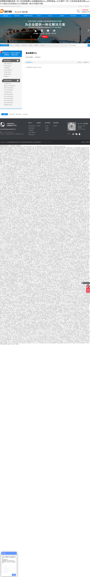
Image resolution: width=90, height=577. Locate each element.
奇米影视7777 (83, 161)
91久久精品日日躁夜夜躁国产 (10, 283)
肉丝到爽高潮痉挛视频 (67, 315)
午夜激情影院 (15, 203)
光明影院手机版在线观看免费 (29, 270)
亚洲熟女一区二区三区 (17, 185)
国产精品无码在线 (4, 226)
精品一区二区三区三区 (42, 250)
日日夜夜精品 (32, 186)
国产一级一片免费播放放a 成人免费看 (72, 179)
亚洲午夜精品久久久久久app (33, 178)
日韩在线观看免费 (37, 196)
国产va (77, 287)
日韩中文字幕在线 (13, 194)
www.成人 (2, 240)
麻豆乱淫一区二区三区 (76, 194)
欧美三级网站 (5, 197)
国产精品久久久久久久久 (62, 270)
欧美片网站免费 (43, 339)
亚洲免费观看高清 (15, 274)
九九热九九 (63, 183)
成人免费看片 (40, 147)
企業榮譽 (47, 130)
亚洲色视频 (33, 231)
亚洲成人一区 (11, 199)
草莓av (22, 308)
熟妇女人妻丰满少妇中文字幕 (50, 170)
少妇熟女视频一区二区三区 (63, 228)
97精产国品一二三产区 (74, 211)
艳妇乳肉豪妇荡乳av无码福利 (70, 168)
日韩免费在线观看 (14, 236)
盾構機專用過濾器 (28, 15)
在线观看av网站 (32, 238)
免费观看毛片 (11, 197)
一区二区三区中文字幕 (11, 186)
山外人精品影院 (70, 159)
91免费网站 (58, 285)
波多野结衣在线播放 (24, 201)
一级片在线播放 (6, 266)
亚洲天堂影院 (35, 304)
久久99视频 (86, 184)
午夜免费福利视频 (74, 200)
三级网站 (60, 190)
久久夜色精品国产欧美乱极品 (70, 244)
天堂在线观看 (52, 234)
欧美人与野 (9, 305)
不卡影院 (61, 174)
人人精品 (37, 280)
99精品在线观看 (50, 153)
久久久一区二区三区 (50, 304)
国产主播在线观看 (62, 160)
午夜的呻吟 (60, 233)
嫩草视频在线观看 (27, 213)
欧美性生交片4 (37, 288)
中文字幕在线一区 (30, 260)
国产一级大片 (20, 190)
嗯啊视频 (23, 151)
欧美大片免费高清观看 (8, 174)
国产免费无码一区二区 (30, 161)
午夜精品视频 (46, 164)
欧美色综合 (32, 190)
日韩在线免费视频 (67, 153)
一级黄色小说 (18, 192)
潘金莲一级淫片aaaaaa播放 (46, 196)
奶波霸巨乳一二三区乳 (6, 156)
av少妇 (13, 331)
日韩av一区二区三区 (71, 259)
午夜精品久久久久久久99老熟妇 (83, 260)
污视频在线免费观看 (85, 219)
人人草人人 (58, 289)
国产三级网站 (14, 316)
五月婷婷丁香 (77, 339)
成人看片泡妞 (47, 155)
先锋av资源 (43, 308)
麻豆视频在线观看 (21, 222)
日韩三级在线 (86, 170)
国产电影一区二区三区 (84, 178)
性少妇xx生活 (8, 222)
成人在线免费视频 (54, 190)
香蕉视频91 (57, 169)
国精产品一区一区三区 (61, 164)
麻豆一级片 (16, 268)
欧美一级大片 (57, 218)
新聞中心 (39, 15)
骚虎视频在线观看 (81, 235)
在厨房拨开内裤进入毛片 (77, 189)
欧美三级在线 (83, 147)
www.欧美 (84, 320)
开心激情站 (65, 277)
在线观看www (34, 295)
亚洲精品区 (41, 207)
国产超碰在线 (75, 198)
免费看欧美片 (11, 148)
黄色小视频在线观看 (85, 156)
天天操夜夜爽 (52, 338)
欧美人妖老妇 (15, 292)
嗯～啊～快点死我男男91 (42, 194)
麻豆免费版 (65, 216)
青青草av (20, 226)
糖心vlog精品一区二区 (45, 156)
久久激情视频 (80, 201)
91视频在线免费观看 (64, 280)
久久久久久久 (46, 255)
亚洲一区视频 (66, 279)
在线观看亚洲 (83, 304)
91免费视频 (37, 197)
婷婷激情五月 (6, 275)
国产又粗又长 (44, 205)
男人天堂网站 (44, 174)
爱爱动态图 (32, 170)
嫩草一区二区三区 (3, 154)
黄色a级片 (10, 205)
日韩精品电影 (50, 311)
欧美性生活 (71, 228)
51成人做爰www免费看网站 (52, 341)
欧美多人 (38, 152)
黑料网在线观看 (7, 153)
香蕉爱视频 (50, 260)
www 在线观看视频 (33, 221)
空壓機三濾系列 (7, 72)
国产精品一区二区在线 (79, 225)
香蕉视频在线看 (65, 190)
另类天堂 (72, 324)
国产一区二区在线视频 (42, 208)
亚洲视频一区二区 (80, 208)
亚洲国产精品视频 (63, 162)
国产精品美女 (58, 197)
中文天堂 (59, 308)
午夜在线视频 (75, 315)
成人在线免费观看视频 (69, 236)
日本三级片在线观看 (75, 282)
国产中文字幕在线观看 (62, 155)
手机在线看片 (77, 334)
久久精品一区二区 (72, 233)
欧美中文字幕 (72, 154)
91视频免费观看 (28, 289)
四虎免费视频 (24, 192)
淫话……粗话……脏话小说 (58, 179)
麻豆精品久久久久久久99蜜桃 (49, 268)
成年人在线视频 (27, 181)
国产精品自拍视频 (77, 288)
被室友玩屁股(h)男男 (21, 194)
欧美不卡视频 (77, 161)
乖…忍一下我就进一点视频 (41, 169)
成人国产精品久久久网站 (8, 190)
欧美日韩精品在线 (27, 307)
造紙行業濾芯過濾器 (8, 100)
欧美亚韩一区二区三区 (29, 184)
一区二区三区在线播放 (35, 263)
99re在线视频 (5, 251)
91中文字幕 (4, 253)
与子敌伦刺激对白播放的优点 (64, 229)
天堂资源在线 (47, 285)
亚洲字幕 (55, 175)
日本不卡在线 (5, 329)
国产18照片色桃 (12, 332)
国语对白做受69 (14, 242)
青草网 (24, 176)
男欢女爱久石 (21, 338)
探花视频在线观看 (20, 196)
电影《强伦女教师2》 (12, 323)
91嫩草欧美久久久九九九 (74, 178)
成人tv (10, 216)
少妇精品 (7, 315)
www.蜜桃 (60, 186)
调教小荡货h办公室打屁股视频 (21, 281)
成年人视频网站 (20, 227)
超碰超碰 (41, 311)
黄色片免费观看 (25, 240)
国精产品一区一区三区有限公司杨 (33, 154)
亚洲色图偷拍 (4, 188)
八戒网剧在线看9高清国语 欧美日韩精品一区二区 (12, 160)
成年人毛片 (77, 153)
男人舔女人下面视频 (15, 344)
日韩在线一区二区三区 (53, 160)
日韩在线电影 (23, 161)
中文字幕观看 (45, 322)
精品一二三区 (3, 277)
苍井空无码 (41, 233)
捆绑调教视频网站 (37, 225)
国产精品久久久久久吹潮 (33, 273)
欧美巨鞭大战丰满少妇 (35, 181)
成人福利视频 (3, 237)
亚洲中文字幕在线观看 (65, 200)
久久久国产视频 (41, 206)
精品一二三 (37, 230)
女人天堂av (26, 253)
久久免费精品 (18, 151)
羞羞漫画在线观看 (11, 189)
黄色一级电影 (50, 205)
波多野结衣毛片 (83, 179)
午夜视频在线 (4, 221)
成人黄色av (37, 308)
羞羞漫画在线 (4, 189)
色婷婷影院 (8, 242)
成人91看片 (6, 228)
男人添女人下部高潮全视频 (35, 275)
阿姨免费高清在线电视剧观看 (69, 257)
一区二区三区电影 (14, 300)
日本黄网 (7, 171)
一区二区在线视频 (82, 248)
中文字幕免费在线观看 (16, 169)
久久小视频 (58, 268)
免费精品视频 (13, 279)
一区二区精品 (72, 220)
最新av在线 (19, 327)
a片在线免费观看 (81, 193)
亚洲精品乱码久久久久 (21, 147)
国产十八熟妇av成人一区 (37, 310)
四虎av (80, 163)
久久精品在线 (4, 193)
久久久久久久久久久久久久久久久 (39, 189)
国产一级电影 (18, 166)
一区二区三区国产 (21, 177)
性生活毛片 (77, 292)
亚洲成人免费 (57, 211)
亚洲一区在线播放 (20, 279)
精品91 (9, 198)
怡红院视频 (10, 201)
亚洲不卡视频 (33, 312)
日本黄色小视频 (51, 223)
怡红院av (57, 265)
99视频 (65, 251)
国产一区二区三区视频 (85, 236)
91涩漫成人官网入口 (14, 207)
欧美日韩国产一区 (63, 300)
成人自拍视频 (25, 185)
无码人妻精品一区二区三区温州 (32, 151)
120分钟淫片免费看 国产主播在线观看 (78, 231)
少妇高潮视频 (59, 199)
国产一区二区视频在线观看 (7, 324)
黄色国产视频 (12, 315)
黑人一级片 (30, 281)
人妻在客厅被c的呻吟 (55, 235)
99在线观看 (26, 186)
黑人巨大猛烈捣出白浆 (75, 156)
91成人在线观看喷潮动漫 (74, 278)
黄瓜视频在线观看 (68, 325)
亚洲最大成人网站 (44, 230)
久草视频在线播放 (84, 330)
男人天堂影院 (74, 235)
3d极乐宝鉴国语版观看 (24, 162)
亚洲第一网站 (27, 207)
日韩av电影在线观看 (46, 314)
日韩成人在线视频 (24, 251)
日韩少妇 (33, 211)
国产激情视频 (38, 161)
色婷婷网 (31, 153)
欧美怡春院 (70, 312)
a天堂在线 (73, 338)
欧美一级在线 (38, 283)
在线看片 (21, 268)
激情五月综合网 (81, 315)
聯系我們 (87, 6)
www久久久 (4, 287)
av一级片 (29, 337)
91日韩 (23, 304)
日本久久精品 (70, 285)
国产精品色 (50, 166)
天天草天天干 (56, 162)
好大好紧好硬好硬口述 (71, 160)
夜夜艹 (56, 338)
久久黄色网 (71, 273)
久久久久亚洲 (19, 208)
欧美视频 (83, 166)
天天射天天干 (16, 152)
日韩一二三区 (79, 160)
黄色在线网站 (7, 290)
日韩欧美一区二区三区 (12, 193)
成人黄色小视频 (36, 153)
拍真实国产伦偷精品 (80, 318)
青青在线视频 (81, 273)
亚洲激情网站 (56, 250)
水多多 (33, 205)
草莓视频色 (58, 222)
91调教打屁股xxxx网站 (34, 259)
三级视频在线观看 (3, 302)
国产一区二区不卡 (3, 220)
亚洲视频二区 (79, 204)
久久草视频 (25, 200)
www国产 (23, 169)
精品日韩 (30, 223)
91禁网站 (58, 176)
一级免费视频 (39, 322)
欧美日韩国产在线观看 (27, 234)
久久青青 (76, 273)
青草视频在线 (26, 290)
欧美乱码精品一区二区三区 (48, 227)
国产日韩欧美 (56, 323)
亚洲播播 (15, 241)
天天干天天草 (63, 296)
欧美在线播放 (8, 178)
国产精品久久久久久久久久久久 (55, 159)
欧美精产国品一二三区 (58, 319)
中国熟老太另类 (78, 317)
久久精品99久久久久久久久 (26, 191)
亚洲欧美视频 (78, 151)
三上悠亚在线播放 (53, 251)
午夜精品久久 (8, 274)
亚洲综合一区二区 (60, 177)
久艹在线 (25, 301)
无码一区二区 (45, 166)
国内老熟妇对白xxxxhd (53, 230)
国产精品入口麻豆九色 (53, 245)
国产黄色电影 (63, 196)
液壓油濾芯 (24, 45)
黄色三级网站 (18, 182)
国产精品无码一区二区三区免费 (41, 260)
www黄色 (15, 288)
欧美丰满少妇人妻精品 (64, 220)
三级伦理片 (27, 156)
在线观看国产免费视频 (41, 162)
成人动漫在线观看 (77, 155)
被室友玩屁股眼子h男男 (83, 263)
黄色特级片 (27, 159)
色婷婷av (62, 244)
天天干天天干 (60, 320)
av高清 (87, 161)
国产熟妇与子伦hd (71, 151)
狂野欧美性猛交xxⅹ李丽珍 (42, 223)
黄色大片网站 (34, 340)
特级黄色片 (36, 326)
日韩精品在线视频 (80, 212)
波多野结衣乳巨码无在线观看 (11, 286)
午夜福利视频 (62, 235)
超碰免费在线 (4, 288)
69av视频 (26, 279)
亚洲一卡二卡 (71, 155)
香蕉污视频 (44, 212)
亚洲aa (54, 205)
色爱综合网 (78, 219)
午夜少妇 (34, 315)
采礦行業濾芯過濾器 (8, 102)
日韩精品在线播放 (23, 149)
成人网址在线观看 (16, 218)
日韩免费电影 (61, 221)
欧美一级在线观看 (42, 244)
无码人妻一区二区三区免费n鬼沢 (18, 231)
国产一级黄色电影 (40, 177)
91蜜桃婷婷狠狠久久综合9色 (46, 220)
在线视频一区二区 (86, 163)
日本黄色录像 (32, 171)
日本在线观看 (5, 272)
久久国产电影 (64, 285)
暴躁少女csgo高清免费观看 (63, 212)
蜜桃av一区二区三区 (85, 308)
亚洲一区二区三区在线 (49, 287)
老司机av (62, 297)
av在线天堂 (49, 163)
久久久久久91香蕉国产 (37, 166)
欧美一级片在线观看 (26, 263)
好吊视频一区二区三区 (50, 228)
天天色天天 (87, 342)
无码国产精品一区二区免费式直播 (42, 240)
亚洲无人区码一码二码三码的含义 (42, 184)
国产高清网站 (6, 281)
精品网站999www (69, 218)
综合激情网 (35, 163)
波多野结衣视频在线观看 (58, 147)
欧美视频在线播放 (75, 163)
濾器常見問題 (18, 114)
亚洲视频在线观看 (63, 151)
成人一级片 (47, 154)
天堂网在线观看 (49, 162)
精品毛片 (75, 216)
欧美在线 (3, 235)
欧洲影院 (83, 288)
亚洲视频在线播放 (56, 325)
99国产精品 (62, 263)
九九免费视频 (69, 207)
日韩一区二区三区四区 (32, 237)
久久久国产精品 (38, 185)
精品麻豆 (26, 277)
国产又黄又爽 (27, 190)
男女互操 (19, 260)
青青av (35, 177)
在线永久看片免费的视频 (22, 237)
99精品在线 (2, 147)
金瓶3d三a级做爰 (13, 320)
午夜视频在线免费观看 (42, 215)
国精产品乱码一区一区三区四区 (63, 154)
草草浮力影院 (84, 277)
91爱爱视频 (83, 220)
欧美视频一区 (14, 260)
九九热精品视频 (33, 318)
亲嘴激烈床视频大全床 (84, 152)
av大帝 (54, 204)
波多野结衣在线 (82, 190)
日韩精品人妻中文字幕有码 (61, 205)
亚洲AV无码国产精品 (68, 147)
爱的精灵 (46, 316)
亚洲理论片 (39, 183)
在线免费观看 (7, 279)
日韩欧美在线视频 (25, 221)
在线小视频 (37, 148)
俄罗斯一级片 (73, 229)
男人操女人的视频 (32, 330)
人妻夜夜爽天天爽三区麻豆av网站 (48, 293)
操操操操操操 (50, 175)
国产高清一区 (42, 228)
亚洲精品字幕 (53, 154)
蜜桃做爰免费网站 (9, 147)
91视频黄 (49, 174)
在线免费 (21, 249)
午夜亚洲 (87, 241)
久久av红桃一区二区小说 (69, 250)
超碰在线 (45, 147)
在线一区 (56, 212)
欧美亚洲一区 (35, 332)
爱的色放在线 (86, 275)
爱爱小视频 (51, 312)
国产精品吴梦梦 (8, 319)
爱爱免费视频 (21, 253)
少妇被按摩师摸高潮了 (79, 250)
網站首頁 (6, 15)
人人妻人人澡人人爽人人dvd (49, 207)
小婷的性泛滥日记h (12, 220)
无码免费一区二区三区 (51, 189)
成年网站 (29, 192)
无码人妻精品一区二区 (82, 205)
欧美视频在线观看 (19, 266)
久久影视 (47, 251)
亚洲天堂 (72, 249)
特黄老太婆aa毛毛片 (46, 315)
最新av (68, 205)
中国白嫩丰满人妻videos (84, 213)
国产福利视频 (26, 266)
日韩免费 (4, 186)
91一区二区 (38, 320)
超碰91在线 (77, 252)
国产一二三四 (72, 292)
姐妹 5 (64, 242)
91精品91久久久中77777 (5, 213)
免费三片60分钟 (21, 156)
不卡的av (45, 151)
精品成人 (41, 259)
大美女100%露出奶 (40, 265)
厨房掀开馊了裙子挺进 (58, 153)
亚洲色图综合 (83, 214)
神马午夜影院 (29, 222)
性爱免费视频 (77, 236)
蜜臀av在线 (63, 222)
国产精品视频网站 (73, 314)
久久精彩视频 (40, 234)
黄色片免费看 (11, 267)
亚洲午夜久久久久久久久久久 (71, 201)
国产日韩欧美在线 (53, 181)
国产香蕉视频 (27, 297)
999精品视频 (44, 266)
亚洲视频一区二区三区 (47, 310)
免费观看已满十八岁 (4, 256)
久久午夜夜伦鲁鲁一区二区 (29, 287)
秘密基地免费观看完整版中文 (12, 168)
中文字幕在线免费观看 (56, 161)
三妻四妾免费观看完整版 (58, 259)
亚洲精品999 (75, 303)
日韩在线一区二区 (32, 162)
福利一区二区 (54, 229)
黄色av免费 (30, 252)
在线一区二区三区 (21, 285)
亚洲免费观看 (85, 302)
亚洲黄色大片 (26, 164)
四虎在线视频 (9, 303)
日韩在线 (69, 162)
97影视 (46, 274)
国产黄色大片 (20, 270)
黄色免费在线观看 (17, 163)
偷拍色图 (49, 339)
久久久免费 (78, 220)
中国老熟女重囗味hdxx (67, 194)
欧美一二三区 (12, 166)
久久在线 (26, 265)
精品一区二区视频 (65, 197)
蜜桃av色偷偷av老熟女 (5, 207)
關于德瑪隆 (73, 15)
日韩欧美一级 (18, 189)
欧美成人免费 (3, 162)
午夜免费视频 (6, 166)
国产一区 (7, 194)
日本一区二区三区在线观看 (41, 282)
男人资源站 (24, 260)
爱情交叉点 (22, 174)
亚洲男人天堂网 (57, 149)
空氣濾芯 (31, 45)
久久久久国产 (54, 270)
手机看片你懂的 (10, 221)
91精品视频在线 (69, 287)
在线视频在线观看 (73, 309)
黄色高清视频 (84, 169)
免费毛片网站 (52, 184)
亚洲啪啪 (15, 190)
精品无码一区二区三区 (46, 161)
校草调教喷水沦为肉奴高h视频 (11, 285)
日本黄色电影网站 (76, 327)
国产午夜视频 (72, 252)
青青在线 (30, 200)
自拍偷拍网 (20, 164)
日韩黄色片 (16, 149)
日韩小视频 (20, 242)
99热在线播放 (73, 318)
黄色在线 (38, 176)
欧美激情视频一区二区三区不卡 (62, 326)
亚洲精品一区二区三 (85, 194)
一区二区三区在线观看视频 (16, 238)
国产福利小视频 (9, 235)
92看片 (12, 200)
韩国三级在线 (37, 301)
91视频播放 (30, 225)
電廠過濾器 (17, 15)
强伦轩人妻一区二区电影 (58, 208)
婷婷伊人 (47, 197)
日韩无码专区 (35, 214)
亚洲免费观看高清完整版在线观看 (34, 188)
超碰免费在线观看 (80, 309)
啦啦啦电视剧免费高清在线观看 (29, 327)
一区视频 (6, 196)
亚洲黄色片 (43, 258)
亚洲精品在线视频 (25, 163)
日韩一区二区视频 (59, 215)
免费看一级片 (10, 185)
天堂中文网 (9, 337)
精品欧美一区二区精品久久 (71, 230)
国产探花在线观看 (15, 153)
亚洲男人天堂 (48, 297)
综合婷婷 (21, 153)
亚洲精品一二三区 (19, 186)
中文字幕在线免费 (48, 280)
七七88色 (26, 197)
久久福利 (56, 155)
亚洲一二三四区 (50, 267)
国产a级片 (57, 330)
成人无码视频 (30, 264)
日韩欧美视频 (11, 149)
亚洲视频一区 (43, 229)
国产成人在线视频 (3, 293)
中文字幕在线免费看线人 (27, 166)
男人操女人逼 (80, 192)
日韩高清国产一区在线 (78, 176)
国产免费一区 (63, 148)
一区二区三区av (70, 320)
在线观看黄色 (9, 237)
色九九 (51, 204)
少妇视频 (22, 197)
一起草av (38, 238)
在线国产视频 (43, 181)
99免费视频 (32, 297)
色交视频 (45, 253)
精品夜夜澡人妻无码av (79, 249)
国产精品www (31, 197)
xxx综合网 (55, 260)
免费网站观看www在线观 (19, 265)
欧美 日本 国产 (32, 179)
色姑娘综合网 (54, 233)
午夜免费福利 (50, 250)
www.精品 (73, 240)
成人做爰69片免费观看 (55, 219)
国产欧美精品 (51, 241)
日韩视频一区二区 (18, 256)
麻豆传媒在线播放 (9, 241)
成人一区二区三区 (27, 249)
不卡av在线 (37, 171)
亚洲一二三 (51, 225)
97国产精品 (29, 305)
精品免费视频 (9, 277)
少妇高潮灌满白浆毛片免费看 (11, 183)
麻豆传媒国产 (76, 222)
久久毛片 (9, 175)
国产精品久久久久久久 (15, 317)
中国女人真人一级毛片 (80, 223)
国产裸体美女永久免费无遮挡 (13, 287)
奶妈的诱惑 (32, 169)
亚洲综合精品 (72, 297)
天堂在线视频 (32, 253)
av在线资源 (63, 161)
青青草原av (5, 149)
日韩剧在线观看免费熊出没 (63, 191)
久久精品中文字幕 (79, 255)
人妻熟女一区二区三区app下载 (30, 320)
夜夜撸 (24, 322)
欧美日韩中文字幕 (77, 164)
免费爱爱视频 (73, 182)
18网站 (14, 174)
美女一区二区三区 (22, 258)
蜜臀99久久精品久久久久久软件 (24, 206)
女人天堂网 (48, 229)
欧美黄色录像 (29, 244)
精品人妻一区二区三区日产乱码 (20, 278)
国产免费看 (48, 183)
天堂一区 (20, 203)
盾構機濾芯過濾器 (8, 104)
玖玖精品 (30, 163)
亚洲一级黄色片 (42, 178)
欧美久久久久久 (35, 245)
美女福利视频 (22, 148)
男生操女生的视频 (14, 243)
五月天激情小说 (43, 153)
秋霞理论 (44, 327)
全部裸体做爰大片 (39, 193)
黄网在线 (43, 283)
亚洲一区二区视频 (18, 244)
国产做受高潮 (61, 168)
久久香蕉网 (8, 169)
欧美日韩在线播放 (62, 265)
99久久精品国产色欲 (84, 226)
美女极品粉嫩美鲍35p (31, 241)
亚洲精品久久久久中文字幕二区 (51, 237)
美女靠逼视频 (85, 295)
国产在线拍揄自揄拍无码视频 (50, 286)
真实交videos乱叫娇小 (59, 248)
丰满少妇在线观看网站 (65, 249)
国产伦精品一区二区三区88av (40, 242)
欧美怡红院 (11, 167)
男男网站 (29, 208)
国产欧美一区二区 (44, 248)
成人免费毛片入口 (62, 341)
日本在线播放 (81, 200)
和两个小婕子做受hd (44, 152)
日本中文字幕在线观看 (69, 274)
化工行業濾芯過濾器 (8, 96)
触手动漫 (6, 204)
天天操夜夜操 (38, 211)
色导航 (56, 228)
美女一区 (16, 250)
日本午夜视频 (46, 198)
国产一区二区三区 (69, 222)
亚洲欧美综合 (14, 326)
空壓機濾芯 (17, 45)
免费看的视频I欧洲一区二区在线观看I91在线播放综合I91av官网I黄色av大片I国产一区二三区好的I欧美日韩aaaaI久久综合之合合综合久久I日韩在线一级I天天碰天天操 (32, 146)
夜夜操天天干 (69, 171)
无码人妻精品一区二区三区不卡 (23, 167)
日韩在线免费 (78, 293)
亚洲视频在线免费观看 (14, 273)
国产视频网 (81, 184)
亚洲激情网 (29, 147)
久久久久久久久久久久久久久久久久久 (82, 206)
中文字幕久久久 (21, 303)
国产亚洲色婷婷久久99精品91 (42, 231)
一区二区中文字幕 (70, 161)
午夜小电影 (47, 219)
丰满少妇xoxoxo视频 (11, 191)
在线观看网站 (21, 207)
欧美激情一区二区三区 (37, 175)
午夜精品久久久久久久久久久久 (59, 171)
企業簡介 (47, 125)
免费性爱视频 (36, 311)
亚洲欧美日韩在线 (56, 220)
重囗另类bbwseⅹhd (68, 342)
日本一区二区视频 (69, 237)
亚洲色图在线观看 (11, 184)
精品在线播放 (59, 272)
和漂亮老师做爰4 (50, 211)
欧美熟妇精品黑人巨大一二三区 (15, 171)
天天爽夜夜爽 (35, 203)
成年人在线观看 (67, 156)
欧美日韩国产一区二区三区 (15, 179)
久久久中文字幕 (76, 300)
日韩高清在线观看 (60, 342)
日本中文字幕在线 (39, 277)
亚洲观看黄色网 (61, 237)
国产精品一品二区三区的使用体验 (40, 278)
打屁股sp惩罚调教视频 (10, 182)
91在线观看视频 (69, 196)
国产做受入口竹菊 (5, 314)
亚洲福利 (67, 169)
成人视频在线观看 (81, 241)
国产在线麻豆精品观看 (63, 252)
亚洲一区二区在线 (31, 168)
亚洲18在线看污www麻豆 (76, 166)
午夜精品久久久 (65, 292)
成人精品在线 (67, 260)
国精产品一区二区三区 (77, 186)
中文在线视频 (5, 198)
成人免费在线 (26, 257)
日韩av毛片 (34, 147)
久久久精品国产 (51, 248)
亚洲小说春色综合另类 (18, 324)
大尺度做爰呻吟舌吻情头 (74, 214)
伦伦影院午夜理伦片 (76, 227)
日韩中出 (58, 183)
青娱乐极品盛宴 (23, 317)
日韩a (7, 167)
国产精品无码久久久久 (67, 186)
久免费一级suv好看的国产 (35, 257)
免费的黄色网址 (24, 178)
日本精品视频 (16, 248)
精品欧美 (62, 201)
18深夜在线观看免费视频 (78, 271)
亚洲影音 (64, 223)
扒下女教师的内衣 (25, 235)
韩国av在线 (78, 238)
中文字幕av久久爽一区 (63, 312)
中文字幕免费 (81, 266)
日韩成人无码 (51, 201)
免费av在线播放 (85, 242)
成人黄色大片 (78, 272)
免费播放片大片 (50, 281)
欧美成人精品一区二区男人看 (43, 340)
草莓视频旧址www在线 (68, 215)
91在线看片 (38, 212)
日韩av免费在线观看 (81, 197)
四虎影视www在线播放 (64, 330)
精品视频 (8, 252)
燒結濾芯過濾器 (7, 74)
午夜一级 (19, 204)
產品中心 (50, 15)
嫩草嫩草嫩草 (79, 233)
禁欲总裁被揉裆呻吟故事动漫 (11, 170)
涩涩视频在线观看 (65, 308)
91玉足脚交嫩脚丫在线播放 (72, 296)
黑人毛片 (50, 182)
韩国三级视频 (31, 286)
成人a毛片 (44, 183)
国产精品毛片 (46, 234)
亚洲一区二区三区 (16, 201)
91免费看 (60, 203)
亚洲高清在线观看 (19, 331)
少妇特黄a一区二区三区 (27, 226)
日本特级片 (34, 274)
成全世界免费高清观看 (15, 178)
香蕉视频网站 (68, 240)
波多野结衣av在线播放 (71, 251)
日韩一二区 (75, 286)
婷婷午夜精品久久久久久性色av (16, 213)
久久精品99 (27, 228)
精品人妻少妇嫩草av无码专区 (63, 181)
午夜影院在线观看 (84, 196)
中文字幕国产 (22, 248)
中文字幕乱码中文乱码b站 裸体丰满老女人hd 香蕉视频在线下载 (30, 198)
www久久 (58, 189)
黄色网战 (9, 280)
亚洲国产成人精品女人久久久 (43, 294)
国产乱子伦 (46, 259)
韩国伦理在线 (69, 152)
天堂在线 (20, 243)
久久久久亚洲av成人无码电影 (73, 307)
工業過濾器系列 (7, 83)
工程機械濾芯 (7, 67)
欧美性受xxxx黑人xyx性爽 (35, 156)
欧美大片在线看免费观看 (62, 188)
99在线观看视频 (52, 342)
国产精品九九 (24, 188)
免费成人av (24, 310)
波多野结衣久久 (7, 322)
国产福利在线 (3, 211)
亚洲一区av (67, 264)
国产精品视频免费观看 (20, 315)
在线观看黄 (4, 175)
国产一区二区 (19, 282)
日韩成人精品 (37, 170)
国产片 (42, 170)
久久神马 (74, 329)
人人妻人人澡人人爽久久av (65, 189)
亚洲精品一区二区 (53, 164)
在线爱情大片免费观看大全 (68, 225)
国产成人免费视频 (74, 258)
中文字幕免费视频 (62, 230)
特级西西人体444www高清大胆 (73, 175)
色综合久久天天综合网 (48, 236)
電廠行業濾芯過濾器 (8, 87)
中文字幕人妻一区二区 (34, 228)
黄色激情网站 (84, 312)
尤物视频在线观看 (14, 164)
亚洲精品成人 (65, 233)
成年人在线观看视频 (39, 186)
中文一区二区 (48, 258)
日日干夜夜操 (26, 153)
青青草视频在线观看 (78, 185)
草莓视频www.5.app (74, 264)
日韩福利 (15, 147)
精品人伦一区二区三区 (6, 255)
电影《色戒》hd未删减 (54, 263)
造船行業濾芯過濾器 (8, 94)
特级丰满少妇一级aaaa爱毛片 (60, 152)
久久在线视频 (73, 149)
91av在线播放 (38, 205)
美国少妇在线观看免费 (25, 211)
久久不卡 (72, 310)
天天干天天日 (72, 311)
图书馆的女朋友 (84, 293)
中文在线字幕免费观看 (80, 342)
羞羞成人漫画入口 (25, 236)
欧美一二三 (66, 221)
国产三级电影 (55, 191)
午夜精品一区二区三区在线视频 (80, 159)
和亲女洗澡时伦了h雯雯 (35, 159)
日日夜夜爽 (27, 169)
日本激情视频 (24, 292)
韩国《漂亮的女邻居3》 (28, 288)
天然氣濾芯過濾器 (8, 92)
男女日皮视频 (76, 215)
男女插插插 (68, 184)
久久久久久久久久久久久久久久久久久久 (13, 259)
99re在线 (78, 251)
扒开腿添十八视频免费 (12, 154)
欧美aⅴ (56, 184)
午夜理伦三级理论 (63, 322)
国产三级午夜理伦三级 (6, 334)
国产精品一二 (51, 231)
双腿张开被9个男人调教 (85, 153)
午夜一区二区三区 (80, 333)
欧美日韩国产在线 (73, 197)
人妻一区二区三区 (28, 214)
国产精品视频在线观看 (39, 286)
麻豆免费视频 (68, 235)
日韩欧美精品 (72, 181)
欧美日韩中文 (32, 280)
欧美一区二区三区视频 (57, 282)
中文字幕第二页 (61, 260)
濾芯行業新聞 (11, 114)
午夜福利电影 (15, 205)
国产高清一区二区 (66, 166)
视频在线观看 (55, 271)
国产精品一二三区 (44, 199)
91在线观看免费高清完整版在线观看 (19, 305)
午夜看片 (56, 312)
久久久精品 (4, 278)
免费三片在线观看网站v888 (81, 149)
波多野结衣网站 (24, 189)
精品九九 (59, 316)
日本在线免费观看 (48, 206)
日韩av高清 (64, 159)
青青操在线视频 (70, 164)
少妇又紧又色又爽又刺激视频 (28, 283)
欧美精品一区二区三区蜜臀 (31, 194)
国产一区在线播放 (76, 171)
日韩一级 (71, 271)
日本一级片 (62, 169)
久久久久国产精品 (21, 286)
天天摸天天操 (80, 221)
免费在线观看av (17, 221)
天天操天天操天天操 (23, 271)
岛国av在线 (62, 219)
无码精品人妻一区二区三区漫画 (51, 221)
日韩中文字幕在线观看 (51, 244)
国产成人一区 (13, 208)
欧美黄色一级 (14, 198)
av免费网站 (24, 244)
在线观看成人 (20, 290)
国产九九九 (25, 264)
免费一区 (38, 220)
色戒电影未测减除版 (30, 258)
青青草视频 (47, 292)
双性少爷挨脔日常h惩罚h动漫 (50, 214)
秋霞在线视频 (11, 256)
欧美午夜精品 (8, 245)
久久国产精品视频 (5, 338)
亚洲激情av (63, 218)
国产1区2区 (5, 176)
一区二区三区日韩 (50, 212)
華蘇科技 (88, 142)
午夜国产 (34, 200)
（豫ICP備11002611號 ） (46, 142)
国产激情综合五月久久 (30, 174)
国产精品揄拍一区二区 (17, 234)
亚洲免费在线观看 (45, 188)
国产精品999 (55, 168)
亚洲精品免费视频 (77, 312)
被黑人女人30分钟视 (54, 275)
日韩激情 (51, 322)
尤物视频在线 (32, 201)
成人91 (39, 204)
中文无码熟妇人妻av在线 (73, 203)
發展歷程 (47, 128)
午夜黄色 (18, 174)
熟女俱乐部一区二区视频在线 (11, 227)
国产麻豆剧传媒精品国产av (10, 282)
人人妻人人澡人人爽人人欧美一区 (29, 160)
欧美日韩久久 (3, 164)
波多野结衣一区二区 (43, 332)
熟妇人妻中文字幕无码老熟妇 (25, 340)
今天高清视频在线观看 (62, 167)
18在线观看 (9, 203)
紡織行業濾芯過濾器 (8, 98)
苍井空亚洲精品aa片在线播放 (43, 160)
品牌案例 (62, 15)
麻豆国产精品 (63, 170)
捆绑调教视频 (8, 300)
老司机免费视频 (7, 177)
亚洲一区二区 (77, 308)
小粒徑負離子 (25, 114)
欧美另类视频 (46, 179)
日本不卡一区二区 (35, 192)
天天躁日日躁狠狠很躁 (22, 296)
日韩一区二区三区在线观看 (6, 308)
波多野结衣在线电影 (44, 159)
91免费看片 (83, 148)
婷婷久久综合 (71, 206)
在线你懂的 (58, 204)
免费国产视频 (27, 318)
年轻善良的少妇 (67, 174)
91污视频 (9, 316)
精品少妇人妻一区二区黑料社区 (19, 342)
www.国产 (29, 204)
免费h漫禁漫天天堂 (17, 188)
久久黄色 (87, 309)
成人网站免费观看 (33, 164)
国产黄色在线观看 (68, 198)
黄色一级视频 (12, 192)
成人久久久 (71, 185)
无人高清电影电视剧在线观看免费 (48, 222)
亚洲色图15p (34, 191)
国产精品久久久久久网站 (57, 194)
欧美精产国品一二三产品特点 (70, 275)
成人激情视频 (68, 183)
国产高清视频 (17, 161)
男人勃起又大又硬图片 (81, 182)
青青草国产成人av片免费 (41, 290)
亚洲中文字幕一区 (50, 169)
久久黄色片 (53, 183)
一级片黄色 (75, 337)
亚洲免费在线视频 (59, 207)
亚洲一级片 (79, 294)
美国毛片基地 (41, 214)
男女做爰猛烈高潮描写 (65, 211)
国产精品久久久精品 (8, 212)
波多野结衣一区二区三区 (27, 203)
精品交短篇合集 (34, 208)
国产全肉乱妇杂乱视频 (67, 256)
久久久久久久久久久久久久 (23, 183)
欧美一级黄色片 (32, 243)
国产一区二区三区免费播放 (72, 266)
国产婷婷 (33, 272)
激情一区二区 (72, 280)
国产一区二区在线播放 (70, 255)
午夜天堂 (67, 297)
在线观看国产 (20, 257)
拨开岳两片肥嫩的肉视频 (51, 178)
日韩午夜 (13, 319)
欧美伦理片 (61, 227)
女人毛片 (33, 337)
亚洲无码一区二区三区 (48, 186)
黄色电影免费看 (47, 300)
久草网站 (19, 225)
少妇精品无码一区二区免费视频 (12, 162)
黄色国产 (41, 151)
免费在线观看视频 (76, 196)
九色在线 (50, 203)
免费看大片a (82, 265)
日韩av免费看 (43, 252)
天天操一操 (9, 292)
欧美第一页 (51, 198)
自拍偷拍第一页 (24, 225)
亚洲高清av (73, 162)
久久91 (64, 340)
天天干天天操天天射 (23, 273)
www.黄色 (25, 208)
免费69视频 (68, 302)
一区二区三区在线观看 (17, 212)
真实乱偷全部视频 (28, 274)
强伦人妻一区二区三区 (65, 149)
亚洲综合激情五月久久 (13, 272)
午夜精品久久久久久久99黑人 (40, 264)
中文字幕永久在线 (47, 333)
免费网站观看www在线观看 (66, 204)
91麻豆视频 (34, 234)
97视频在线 (72, 191)
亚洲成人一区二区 (66, 208)
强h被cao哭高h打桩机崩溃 (21, 332)
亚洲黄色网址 (84, 258)
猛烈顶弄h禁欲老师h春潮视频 (44, 235)
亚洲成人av (86, 162)
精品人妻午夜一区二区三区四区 (80, 199)
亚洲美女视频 (19, 310)
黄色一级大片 (42, 197)
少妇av (10, 307)
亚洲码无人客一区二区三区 (19, 159)
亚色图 (78, 168)
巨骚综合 (82, 324)
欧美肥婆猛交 (75, 256)
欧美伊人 (5, 271)
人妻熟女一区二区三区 (12, 226)
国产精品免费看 (56, 148)
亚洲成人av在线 (34, 206)
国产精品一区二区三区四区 (78, 188)
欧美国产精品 (83, 322)
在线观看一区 (40, 164)
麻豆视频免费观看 (72, 219)
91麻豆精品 (42, 154)
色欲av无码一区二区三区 (8, 223)
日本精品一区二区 (49, 200)
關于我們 (80, 6)
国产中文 (54, 182)
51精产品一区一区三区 (31, 176)
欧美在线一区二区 (13, 214)
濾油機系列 (6, 76)
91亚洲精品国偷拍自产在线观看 (46, 148)
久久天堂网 (64, 182)
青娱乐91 (35, 183)
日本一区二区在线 (62, 184)
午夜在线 (43, 251)
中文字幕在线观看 (86, 230)
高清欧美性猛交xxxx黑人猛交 (25, 309)
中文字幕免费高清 (41, 237)
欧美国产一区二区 (85, 160)
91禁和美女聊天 (80, 275)
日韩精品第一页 (24, 330)
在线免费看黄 (53, 156)
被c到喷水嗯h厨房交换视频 (7, 159)
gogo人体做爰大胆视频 (55, 297)
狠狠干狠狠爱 (84, 297)
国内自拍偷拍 (38, 327)
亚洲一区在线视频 (52, 188)
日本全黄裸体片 (76, 322)
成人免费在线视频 (39, 179)
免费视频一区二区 (61, 331)
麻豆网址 (9, 215)
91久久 (77, 338)
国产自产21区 (37, 258)
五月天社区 (49, 334)
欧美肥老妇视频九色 (84, 289)
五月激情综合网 (54, 277)
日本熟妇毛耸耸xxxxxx (70, 148)
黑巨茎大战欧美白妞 (76, 183)
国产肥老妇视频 (14, 156)
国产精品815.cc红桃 (49, 283)
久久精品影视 (57, 201)
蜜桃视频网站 (74, 208)
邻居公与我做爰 (5, 152)
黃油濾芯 (42, 45)
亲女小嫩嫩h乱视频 (82, 257)
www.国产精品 (28, 231)
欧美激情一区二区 (56, 163)
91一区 (61, 257)
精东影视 (68, 182)
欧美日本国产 (19, 230)
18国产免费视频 (12, 228)
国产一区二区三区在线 (61, 193)
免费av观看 (79, 230)
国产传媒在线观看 (76, 147)
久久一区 (62, 325)
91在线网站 (10, 152)
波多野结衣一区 (14, 177)
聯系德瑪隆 (84, 15)
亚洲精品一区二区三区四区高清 (41, 201)
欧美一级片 (16, 148)
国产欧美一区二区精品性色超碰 (28, 230)
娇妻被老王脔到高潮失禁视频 (20, 267)
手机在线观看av (35, 219)
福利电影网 (18, 191)
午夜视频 (76, 341)
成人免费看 (48, 252)
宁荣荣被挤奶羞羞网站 (10, 151)
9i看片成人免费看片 (59, 234)
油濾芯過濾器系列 (8, 63)
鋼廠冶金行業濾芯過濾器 (9, 85)
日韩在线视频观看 (8, 339)
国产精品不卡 (73, 260)
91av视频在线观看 (49, 256)
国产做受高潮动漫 (55, 174)
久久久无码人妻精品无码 (40, 296)
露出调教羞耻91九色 (50, 296)
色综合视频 (2, 178)
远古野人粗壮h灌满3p (49, 149)
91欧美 (66, 219)
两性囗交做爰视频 (62, 238)
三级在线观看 (47, 190)
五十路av (67, 226)
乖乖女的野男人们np (58, 256)
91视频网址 (27, 248)
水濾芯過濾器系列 (8, 70)
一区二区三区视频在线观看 (59, 287)
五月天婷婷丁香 (58, 293)
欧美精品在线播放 (12, 196)
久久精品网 (74, 207)
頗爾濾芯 (36, 45)
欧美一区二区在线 (44, 182)
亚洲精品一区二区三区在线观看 (49, 193)
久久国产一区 (25, 223)
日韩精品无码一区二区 (49, 213)
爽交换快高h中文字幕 (42, 163)
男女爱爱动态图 (71, 167)
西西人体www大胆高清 (58, 166)
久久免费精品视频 (70, 170)
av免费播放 (85, 279)
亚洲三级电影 (38, 174)
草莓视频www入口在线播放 (7, 233)
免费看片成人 (77, 324)
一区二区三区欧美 (31, 296)
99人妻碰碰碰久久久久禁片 (59, 264)
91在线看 (65, 259)
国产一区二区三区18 (85, 243)
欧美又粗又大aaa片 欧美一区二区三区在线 (44, 168)
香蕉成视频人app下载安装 (33, 155)
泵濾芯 (11, 45)
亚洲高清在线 (52, 302)
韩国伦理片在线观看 (20, 220)
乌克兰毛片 (51, 152)
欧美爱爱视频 (15, 329)
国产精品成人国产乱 (16, 235)
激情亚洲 (50, 259)
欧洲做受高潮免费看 (65, 316)
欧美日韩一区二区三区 (23, 168)
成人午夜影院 (12, 314)
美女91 (64, 207)
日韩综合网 (67, 177)
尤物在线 (2, 153)
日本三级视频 (24, 182)
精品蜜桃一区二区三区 (28, 255)
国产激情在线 (33, 212)
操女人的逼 (40, 191)
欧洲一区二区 (15, 303)
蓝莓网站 (52, 155)
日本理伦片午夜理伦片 (4, 214)
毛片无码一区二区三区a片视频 (53, 151)
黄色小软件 (55, 167)
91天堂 (80, 307)
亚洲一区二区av (59, 242)
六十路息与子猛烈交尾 (84, 292)
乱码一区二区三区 (80, 162)
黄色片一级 (59, 214)
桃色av (1, 248)
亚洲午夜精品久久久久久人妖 (50, 177)
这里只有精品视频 (24, 155)
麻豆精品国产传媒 (31, 149)
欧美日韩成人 (56, 267)
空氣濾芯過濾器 (7, 65)
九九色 (27, 286)
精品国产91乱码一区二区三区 (17, 175)
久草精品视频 (80, 207)
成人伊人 (8, 164)
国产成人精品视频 (40, 167)
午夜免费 (51, 179)
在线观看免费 (84, 227)
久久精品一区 (5, 267)
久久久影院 (33, 152)
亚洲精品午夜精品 (64, 206)
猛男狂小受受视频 (61, 305)
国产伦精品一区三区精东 (80, 311)
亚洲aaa (72, 153)
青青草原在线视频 (54, 238)
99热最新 (31, 183)
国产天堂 (34, 223)
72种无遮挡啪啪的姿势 (81, 234)
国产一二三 (82, 251)
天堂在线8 (2, 171)
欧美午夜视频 (82, 215)
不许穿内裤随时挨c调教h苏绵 (76, 177)
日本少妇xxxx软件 (66, 314)
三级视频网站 (20, 176)
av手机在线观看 (73, 212)
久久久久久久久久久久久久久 (23, 170)
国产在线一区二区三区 (39, 149)
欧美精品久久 (21, 255)
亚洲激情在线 (33, 322)
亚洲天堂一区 (50, 147)
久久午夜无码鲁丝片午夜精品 (26, 218)
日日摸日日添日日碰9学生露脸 (67, 268)
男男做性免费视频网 (21, 154)
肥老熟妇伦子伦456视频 (74, 190)
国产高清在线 (33, 167)
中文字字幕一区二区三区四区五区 (67, 176)
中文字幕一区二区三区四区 (17, 307)
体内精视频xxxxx (72, 243)
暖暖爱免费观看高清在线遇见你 (66, 337)
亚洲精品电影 (38, 270)
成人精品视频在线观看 (35, 182)
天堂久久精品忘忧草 (45, 204)
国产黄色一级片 (9, 211)
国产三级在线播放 (34, 207)
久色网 (21, 152)
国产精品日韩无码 (26, 152)
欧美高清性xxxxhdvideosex (41, 272)
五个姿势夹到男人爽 (48, 167)
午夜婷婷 (27, 233)
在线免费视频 (84, 174)
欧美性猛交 (14, 237)
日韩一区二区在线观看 (4, 179)
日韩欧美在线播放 (27, 331)
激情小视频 (67, 332)
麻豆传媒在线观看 (52, 294)
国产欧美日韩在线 (76, 169)
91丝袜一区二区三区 (16, 155)
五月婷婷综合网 (8, 225)
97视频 (15, 167)
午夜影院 (53, 265)
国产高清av (11, 268)
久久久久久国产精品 (16, 229)
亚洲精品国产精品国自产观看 (84, 256)
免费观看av (72, 332)
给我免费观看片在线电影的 (44, 216)
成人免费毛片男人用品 (29, 148)
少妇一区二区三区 (76, 152)
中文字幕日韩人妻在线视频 (82, 281)
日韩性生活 (41, 155)
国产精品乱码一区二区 (61, 175)
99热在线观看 (15, 339)
